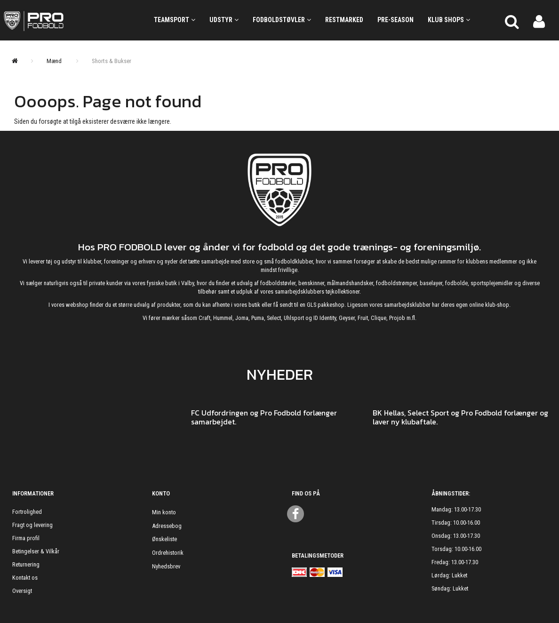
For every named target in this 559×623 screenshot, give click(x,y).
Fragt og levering (32, 524)
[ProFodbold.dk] (69, 20)
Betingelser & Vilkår (35, 551)
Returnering (26, 564)
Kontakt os (25, 577)
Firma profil (26, 538)
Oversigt (22, 590)
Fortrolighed (27, 511)
